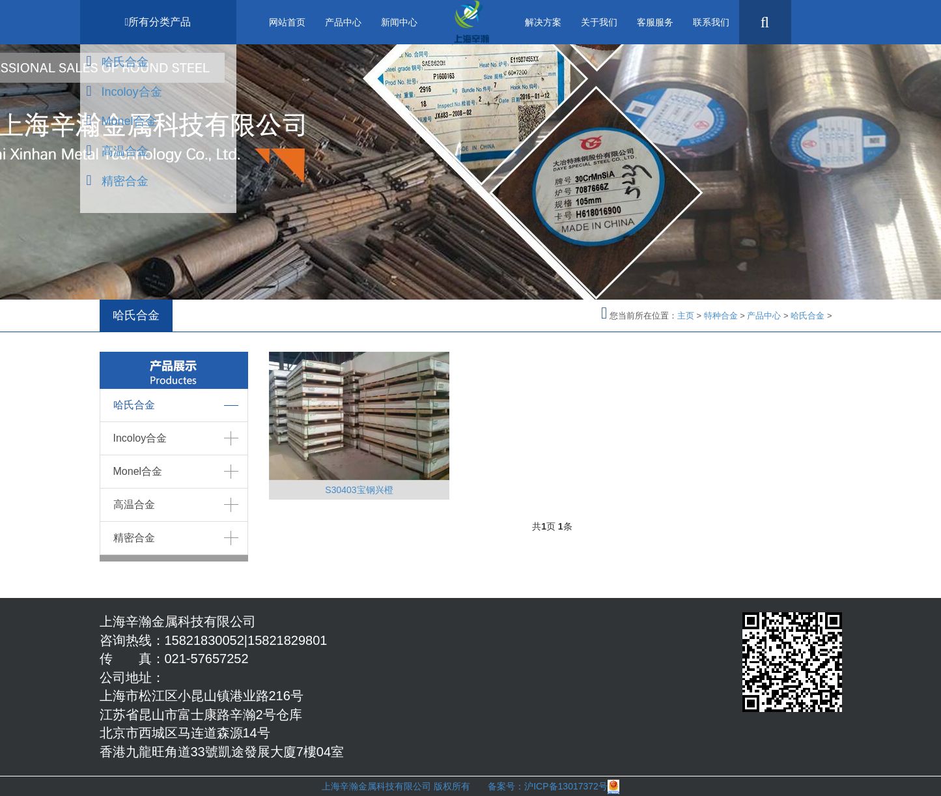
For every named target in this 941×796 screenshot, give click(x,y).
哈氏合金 (125, 61)
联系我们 (711, 22)
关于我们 (599, 22)
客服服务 (655, 22)
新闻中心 (399, 22)
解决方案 (543, 22)
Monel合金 (129, 121)
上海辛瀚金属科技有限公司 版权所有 (405, 786)
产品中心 (343, 22)
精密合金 (125, 181)
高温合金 (125, 151)
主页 (685, 315)
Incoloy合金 (132, 91)
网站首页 (287, 22)
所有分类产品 (158, 21)
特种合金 (721, 315)
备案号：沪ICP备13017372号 (548, 786)
